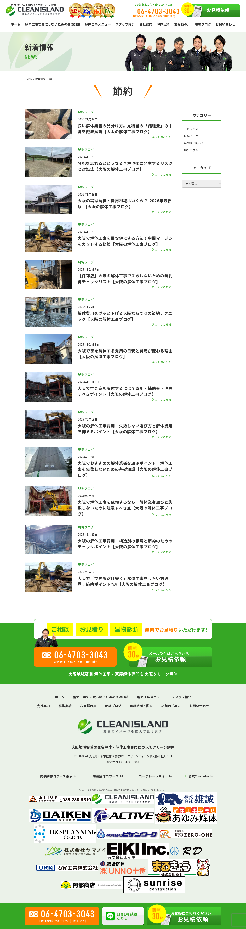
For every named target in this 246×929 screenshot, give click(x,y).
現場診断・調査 (141, 705)
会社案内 (145, 24)
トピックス (191, 129)
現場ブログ (203, 24)
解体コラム (191, 150)
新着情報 (40, 78)
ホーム (16, 24)
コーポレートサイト (153, 776)
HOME (28, 78)
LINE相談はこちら (122, 916)
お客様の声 (182, 24)
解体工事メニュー (98, 24)
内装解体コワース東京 (56, 776)
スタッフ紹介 (125, 24)
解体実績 (163, 24)
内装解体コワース (105, 776)
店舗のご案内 (171, 705)
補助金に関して (194, 143)
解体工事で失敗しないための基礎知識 (52, 24)
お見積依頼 (208, 10)
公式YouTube (198, 776)
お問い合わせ (225, 24)
